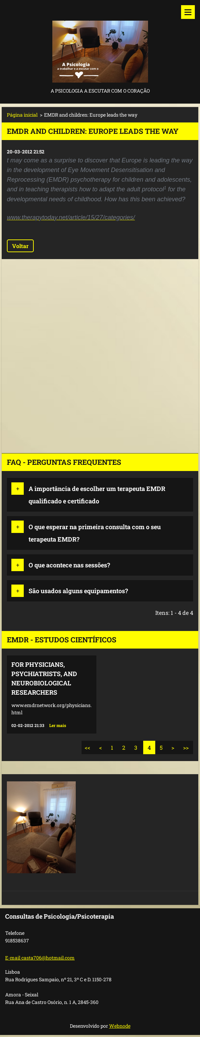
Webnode (119, 1026)
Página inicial (22, 114)
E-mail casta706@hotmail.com (40, 957)
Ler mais (57, 725)
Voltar (20, 245)
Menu (188, 12)
